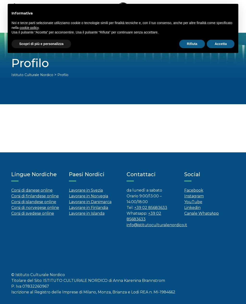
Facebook (193, 190)
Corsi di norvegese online (35, 207)
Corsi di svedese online (32, 213)
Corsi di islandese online (33, 202)
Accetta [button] (221, 44)
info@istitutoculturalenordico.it (157, 225)
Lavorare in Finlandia (88, 207)
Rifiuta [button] (192, 44)
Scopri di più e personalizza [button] (41, 44)
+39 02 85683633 (150, 207)
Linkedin (192, 207)
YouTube (193, 202)
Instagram (194, 196)
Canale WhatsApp (201, 213)
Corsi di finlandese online (35, 196)
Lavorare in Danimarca (90, 202)
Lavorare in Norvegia (88, 196)
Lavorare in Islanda (87, 213)
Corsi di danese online (32, 190)
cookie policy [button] (28, 28)
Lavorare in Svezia (86, 190)
